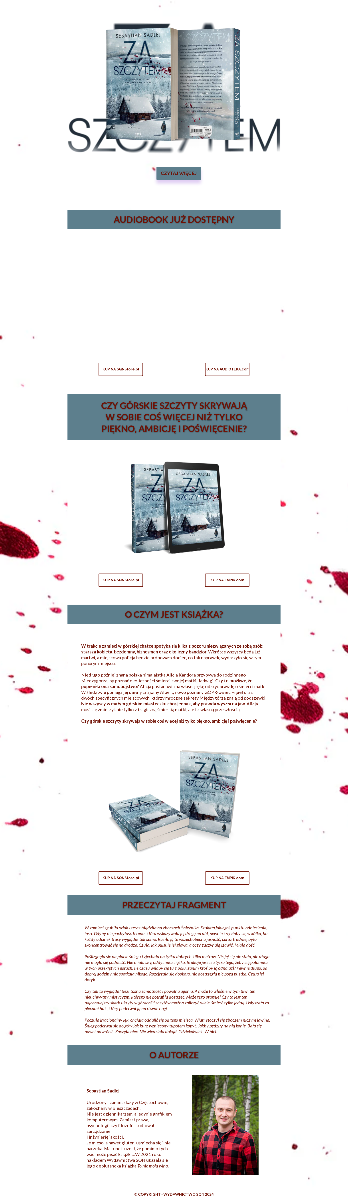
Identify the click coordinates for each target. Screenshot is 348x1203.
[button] (178, 173)
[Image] (179, 88)
